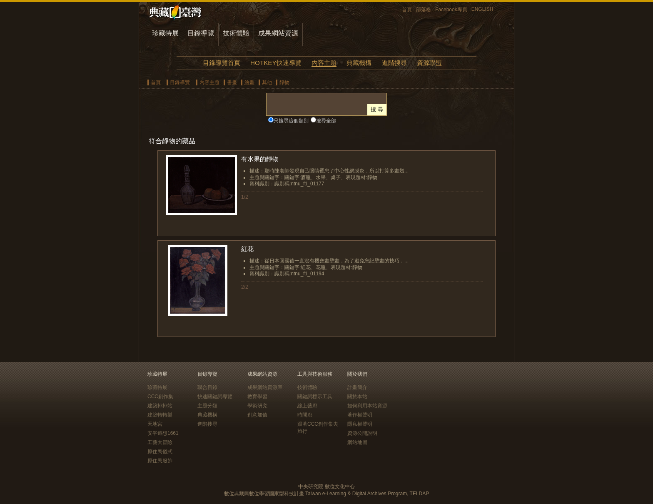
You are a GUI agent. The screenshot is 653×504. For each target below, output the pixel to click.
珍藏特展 (165, 33)
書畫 (232, 82)
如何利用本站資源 (367, 406)
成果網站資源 (278, 33)
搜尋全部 (326, 121)
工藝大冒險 (159, 442)
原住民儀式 (159, 451)
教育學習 (257, 396)
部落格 (423, 9)
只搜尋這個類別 (291, 121)
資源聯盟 (429, 62)
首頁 (407, 9)
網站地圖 (357, 442)
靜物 (284, 82)
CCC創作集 (160, 396)
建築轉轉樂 (159, 415)
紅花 (247, 248)
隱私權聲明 (359, 424)
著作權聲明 (359, 415)
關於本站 (357, 396)
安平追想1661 (163, 433)
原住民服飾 (159, 461)
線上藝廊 (307, 406)
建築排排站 (159, 406)
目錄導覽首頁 (221, 62)
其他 (267, 82)
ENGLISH (482, 9)
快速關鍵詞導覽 (214, 396)
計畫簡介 (357, 387)
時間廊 (304, 415)
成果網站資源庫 (264, 387)
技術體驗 (236, 33)
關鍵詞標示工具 (314, 396)
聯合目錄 (207, 387)
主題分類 (207, 406)
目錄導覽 (200, 33)
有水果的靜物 (260, 158)
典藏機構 (358, 62)
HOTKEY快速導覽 (275, 62)
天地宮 (154, 424)
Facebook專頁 (451, 9)
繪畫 (249, 82)
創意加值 (257, 415)
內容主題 (324, 62)
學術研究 (257, 406)
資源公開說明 (362, 433)
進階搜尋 (394, 62)
